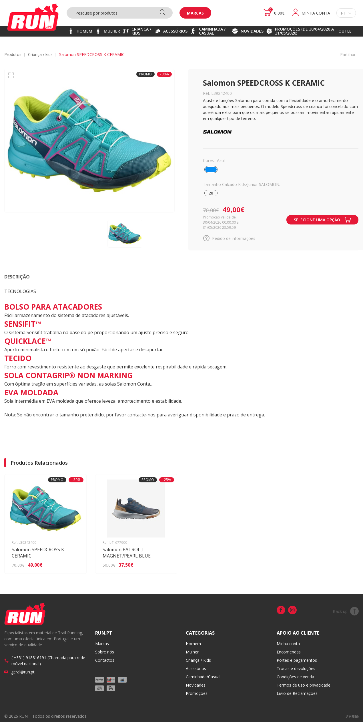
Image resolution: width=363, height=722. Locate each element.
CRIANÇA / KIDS (40, 54)
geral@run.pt (23, 672)
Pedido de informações (229, 238)
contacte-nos (141, 415)
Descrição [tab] (17, 277)
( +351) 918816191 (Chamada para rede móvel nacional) (48, 660)
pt (346, 13)
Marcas (195, 13)
